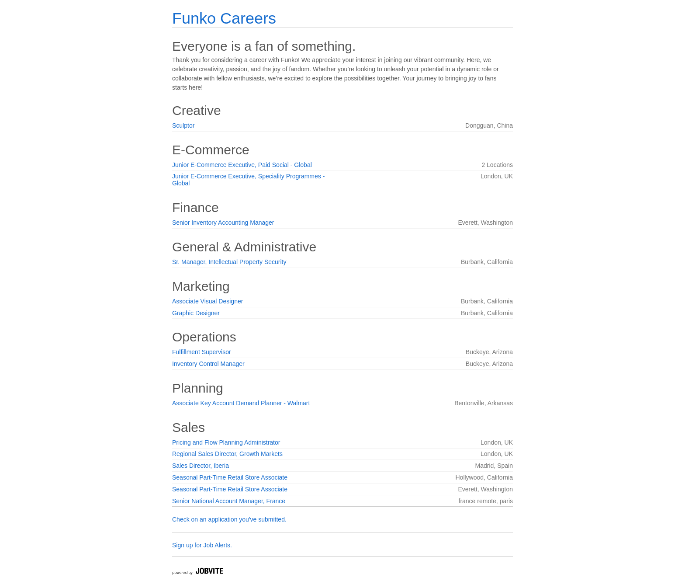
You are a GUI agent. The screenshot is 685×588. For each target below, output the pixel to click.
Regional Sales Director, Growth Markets (227, 453)
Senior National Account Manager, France (228, 501)
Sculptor (183, 125)
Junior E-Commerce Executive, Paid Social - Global (242, 164)
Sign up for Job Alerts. (202, 545)
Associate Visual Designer (207, 301)
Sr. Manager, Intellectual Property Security (229, 261)
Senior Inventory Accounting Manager (223, 222)
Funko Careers (224, 18)
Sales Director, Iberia (200, 465)
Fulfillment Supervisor (201, 351)
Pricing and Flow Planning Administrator (226, 442)
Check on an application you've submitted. (229, 519)
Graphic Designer (196, 313)
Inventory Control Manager (208, 363)
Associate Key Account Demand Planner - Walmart (241, 403)
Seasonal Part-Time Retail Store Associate (229, 477)
